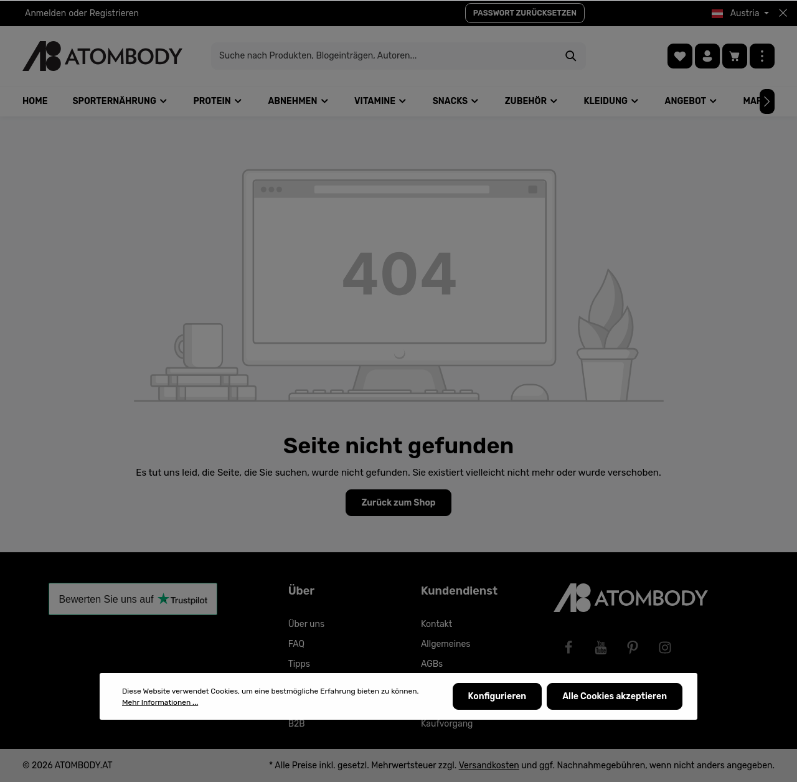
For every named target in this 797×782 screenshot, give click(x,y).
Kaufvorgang (447, 723)
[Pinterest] (632, 647)
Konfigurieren (497, 697)
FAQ (296, 644)
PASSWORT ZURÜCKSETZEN (525, 13)
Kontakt (436, 624)
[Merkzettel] (679, 56)
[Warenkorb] (734, 56)
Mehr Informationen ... (160, 702)
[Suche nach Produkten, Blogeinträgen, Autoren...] (384, 56)
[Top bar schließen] (783, 13)
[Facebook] (568, 647)
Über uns (306, 624)
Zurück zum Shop (398, 502)
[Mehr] (762, 56)
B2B (296, 723)
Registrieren (114, 13)
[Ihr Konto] (707, 56)
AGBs (432, 664)
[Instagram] (665, 647)
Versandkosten (489, 765)
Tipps (299, 664)
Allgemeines (446, 644)
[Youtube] (600, 647)
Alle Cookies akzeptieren (614, 697)
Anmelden (45, 13)
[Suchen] (571, 56)
